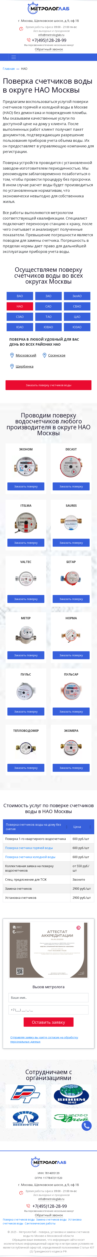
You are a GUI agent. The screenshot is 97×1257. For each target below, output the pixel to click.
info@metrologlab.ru (51, 35)
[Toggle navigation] (13, 57)
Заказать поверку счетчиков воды (48, 385)
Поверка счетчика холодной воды (30, 857)
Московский (26, 355)
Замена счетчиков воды (51, 1219)
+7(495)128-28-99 (46, 40)
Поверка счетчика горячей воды (29, 848)
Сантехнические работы (40, 1223)
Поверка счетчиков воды (19, 1219)
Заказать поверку (26, 486)
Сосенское (56, 355)
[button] (66, 827)
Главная (9, 69)
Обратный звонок (49, 49)
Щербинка (24, 366)
